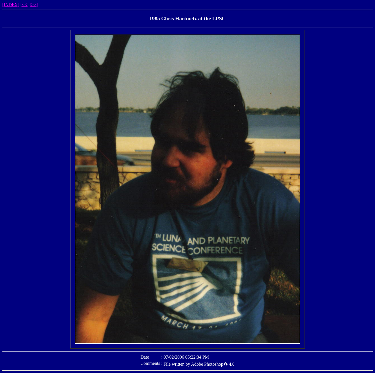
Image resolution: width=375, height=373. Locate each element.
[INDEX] (10, 4)
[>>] (34, 4)
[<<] (24, 4)
